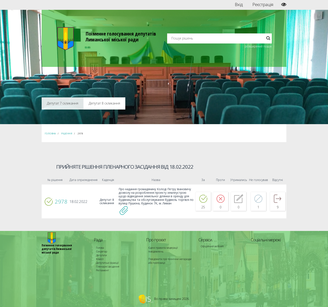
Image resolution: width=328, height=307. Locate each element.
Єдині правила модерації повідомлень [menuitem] (163, 249)
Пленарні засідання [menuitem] (107, 266)
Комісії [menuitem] (100, 259)
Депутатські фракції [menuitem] (107, 263)
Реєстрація (262, 5)
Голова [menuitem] (100, 248)
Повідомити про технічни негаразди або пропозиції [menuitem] (169, 261)
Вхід (239, 5)
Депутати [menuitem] (101, 255)
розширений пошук (258, 46)
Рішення (66, 133)
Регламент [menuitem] (102, 270)
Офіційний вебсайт (212, 246)
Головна (50, 133)
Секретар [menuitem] (101, 251)
